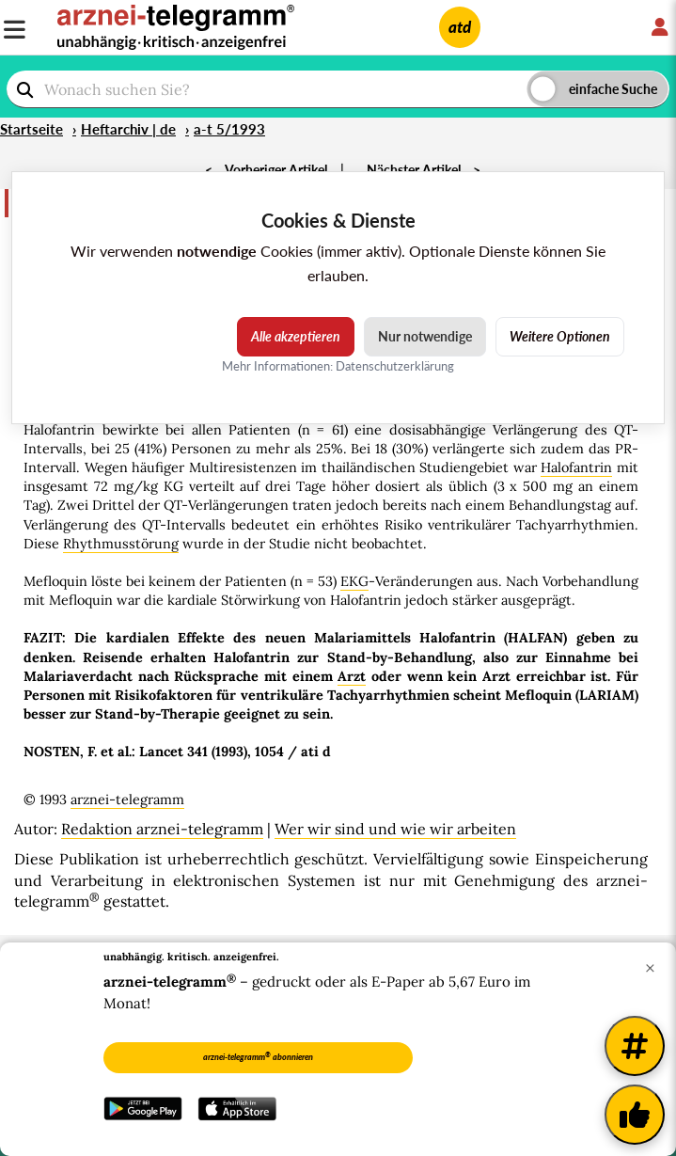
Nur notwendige (425, 336)
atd (459, 27)
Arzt (352, 676)
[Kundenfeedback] (635, 1115)
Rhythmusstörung (121, 543)
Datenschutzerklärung (395, 365)
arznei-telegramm (127, 799)
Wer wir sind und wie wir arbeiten (395, 828)
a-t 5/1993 (229, 128)
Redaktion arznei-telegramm (162, 828)
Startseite (31, 128)
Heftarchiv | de (128, 128)
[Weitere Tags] (635, 1046)
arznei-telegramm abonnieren (258, 1056)
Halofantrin (576, 467)
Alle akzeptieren (295, 336)
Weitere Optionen (560, 336)
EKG (354, 581)
